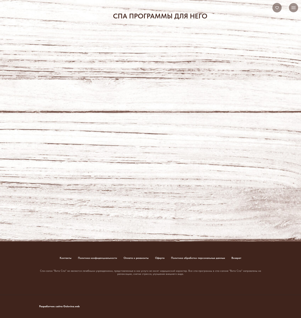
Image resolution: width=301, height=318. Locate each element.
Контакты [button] (65, 257)
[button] (277, 7)
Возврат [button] (236, 257)
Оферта (160, 257)
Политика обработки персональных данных (198, 257)
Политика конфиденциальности (97, 257)
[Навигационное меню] (293, 7)
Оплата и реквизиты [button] (136, 257)
